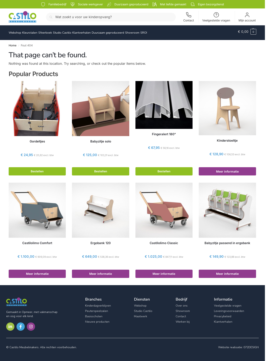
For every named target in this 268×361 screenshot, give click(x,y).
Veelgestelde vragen (216, 17)
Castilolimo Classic (164, 241)
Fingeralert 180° (164, 132)
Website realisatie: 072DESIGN (238, 345)
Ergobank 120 (101, 241)
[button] (247, 31)
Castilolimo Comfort (37, 241)
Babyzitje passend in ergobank (227, 241)
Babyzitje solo (100, 139)
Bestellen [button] (37, 169)
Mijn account (247, 17)
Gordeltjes (37, 139)
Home (12, 43)
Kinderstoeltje (227, 138)
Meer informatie (227, 169)
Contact (188, 17)
